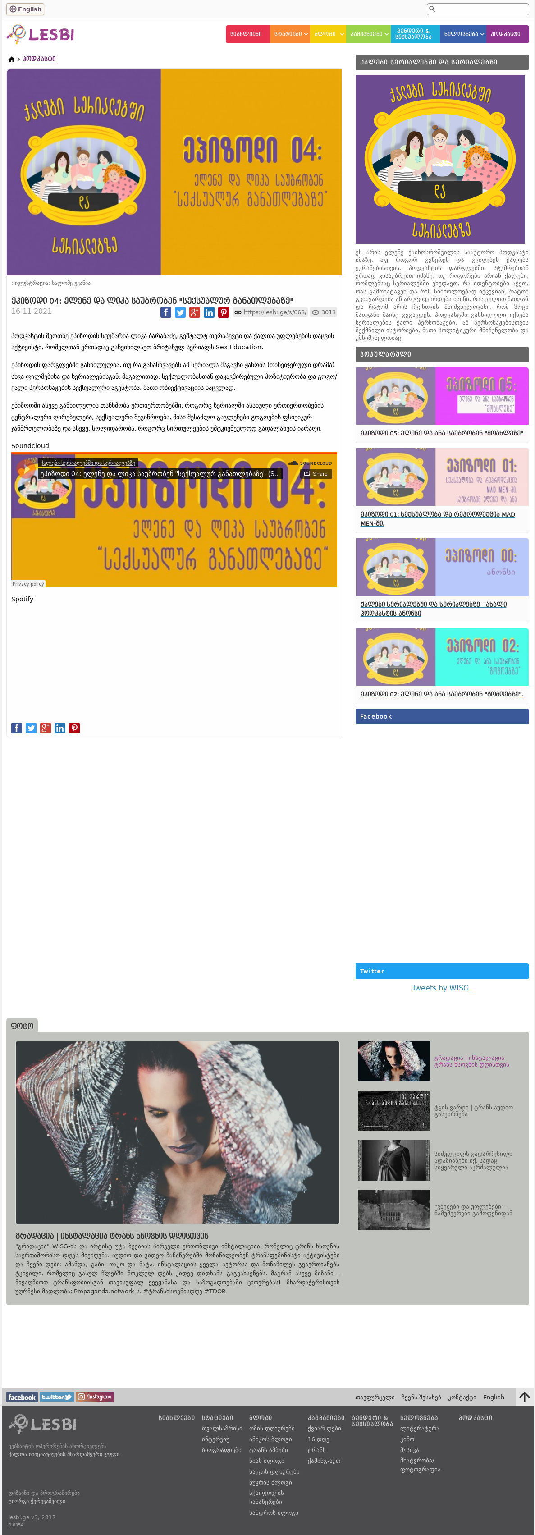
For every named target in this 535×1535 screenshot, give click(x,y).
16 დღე (318, 1439)
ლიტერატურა (419, 1428)
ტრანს (317, 1450)
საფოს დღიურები (274, 1471)
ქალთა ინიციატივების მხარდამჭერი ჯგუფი (64, 1454)
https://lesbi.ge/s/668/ (275, 312)
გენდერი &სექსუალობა (413, 34)
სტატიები (288, 34)
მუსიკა (409, 1450)
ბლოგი (325, 34)
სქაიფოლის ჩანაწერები (266, 1497)
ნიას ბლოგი (266, 1460)
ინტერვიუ (215, 1439)
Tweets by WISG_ (442, 988)
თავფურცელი (375, 1397)
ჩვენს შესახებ (421, 1397)
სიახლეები (246, 34)
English (29, 9)
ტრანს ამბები (268, 1450)
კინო (407, 1439)
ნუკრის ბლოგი (270, 1482)
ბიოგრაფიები (222, 1450)
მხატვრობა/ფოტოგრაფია (420, 1465)
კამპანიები (367, 34)
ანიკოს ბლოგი (270, 1439)
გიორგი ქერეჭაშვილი (37, 1501)
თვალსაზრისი (222, 1428)
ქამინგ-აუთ (324, 1460)
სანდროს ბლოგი (273, 1512)
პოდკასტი (506, 34)
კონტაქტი (462, 1397)
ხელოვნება (461, 34)
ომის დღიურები (272, 1428)
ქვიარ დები (324, 1428)
